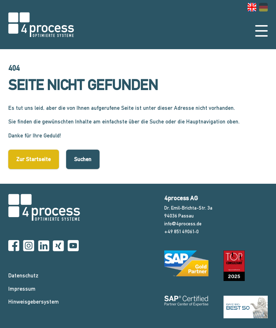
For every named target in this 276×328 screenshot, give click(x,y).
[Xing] (58, 246)
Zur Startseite (33, 159)
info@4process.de (183, 223)
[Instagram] (28, 246)
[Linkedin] (43, 246)
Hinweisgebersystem (33, 302)
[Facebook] (13, 246)
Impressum (22, 289)
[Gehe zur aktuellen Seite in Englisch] (252, 7)
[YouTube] (73, 246)
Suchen (82, 159)
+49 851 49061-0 (181, 231)
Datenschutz (23, 275)
